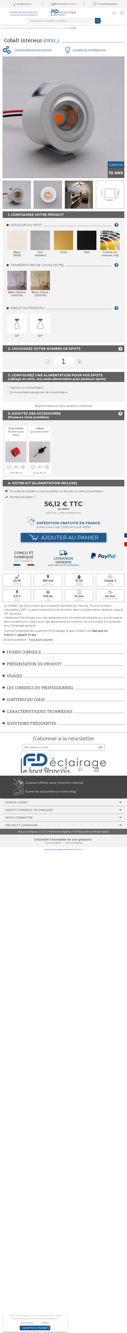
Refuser (45, 1322)
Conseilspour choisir (23, 28)
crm (81, 849)
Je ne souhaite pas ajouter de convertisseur (39, 392)
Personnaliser (27, 1322)
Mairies (46, 28)
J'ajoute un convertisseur (27, 387)
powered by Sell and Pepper (53, 849)
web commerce (74, 849)
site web (66, 849)
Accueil (6, 28)
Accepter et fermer (35, 1328)
